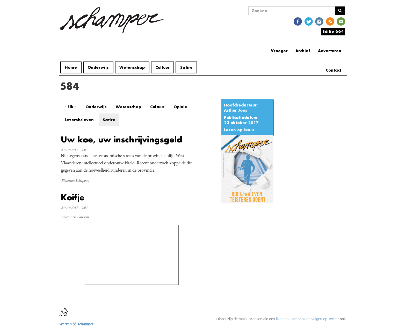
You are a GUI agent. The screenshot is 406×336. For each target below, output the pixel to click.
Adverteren (329, 50)
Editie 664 (333, 31)
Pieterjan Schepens (75, 181)
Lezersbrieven (79, 119)
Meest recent (130, 240)
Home (71, 67)
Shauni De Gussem (75, 217)
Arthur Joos (235, 110)
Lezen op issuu (239, 129)
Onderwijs (98, 67)
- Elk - (70, 106)
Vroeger (279, 50)
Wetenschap (132, 67)
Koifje (72, 197)
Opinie (180, 106)
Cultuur (162, 67)
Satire (186, 67)
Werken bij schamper (76, 324)
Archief (302, 50)
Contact (333, 70)
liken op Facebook (291, 319)
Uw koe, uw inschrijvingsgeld (121, 139)
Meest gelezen (102, 240)
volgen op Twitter (325, 319)
